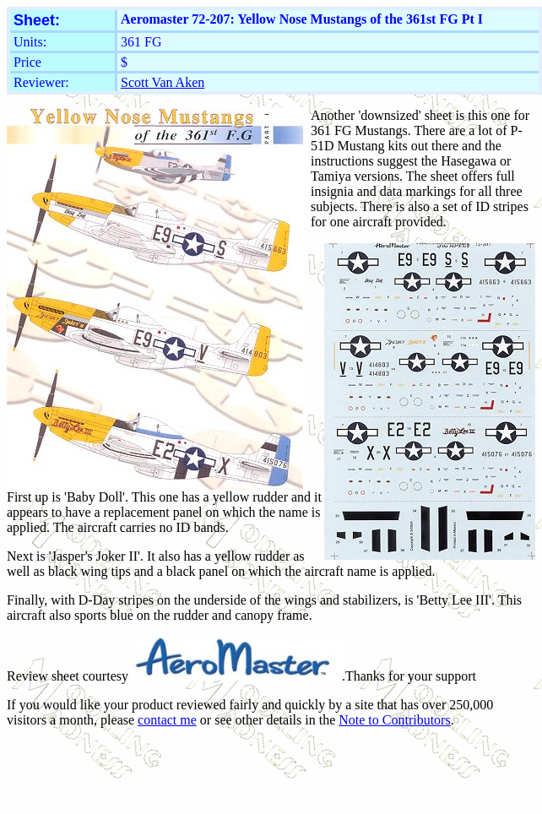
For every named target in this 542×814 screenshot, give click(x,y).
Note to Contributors (394, 720)
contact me (167, 720)
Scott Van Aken (162, 82)
